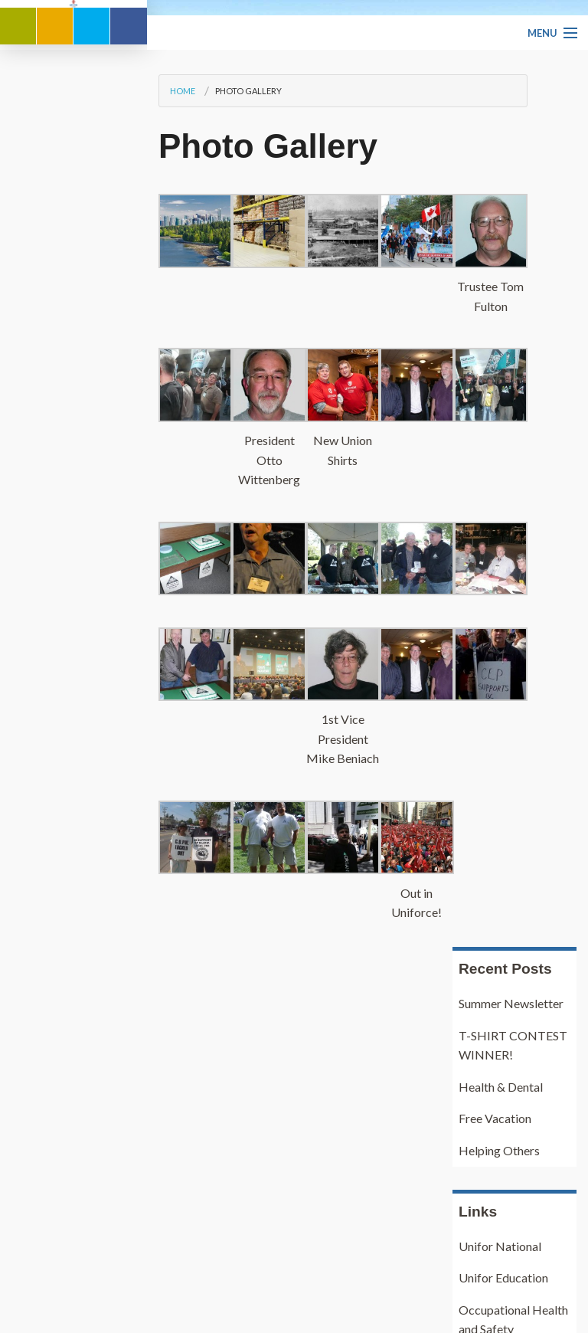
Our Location (61, 1273)
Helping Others (499, 543)
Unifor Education (503, 670)
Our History (58, 1253)
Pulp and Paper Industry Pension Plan (502, 793)
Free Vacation (495, 511)
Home (35, 357)
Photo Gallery (101, 357)
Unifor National (500, 638)
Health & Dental (501, 480)
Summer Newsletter (511, 396)
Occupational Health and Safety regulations (513, 722)
